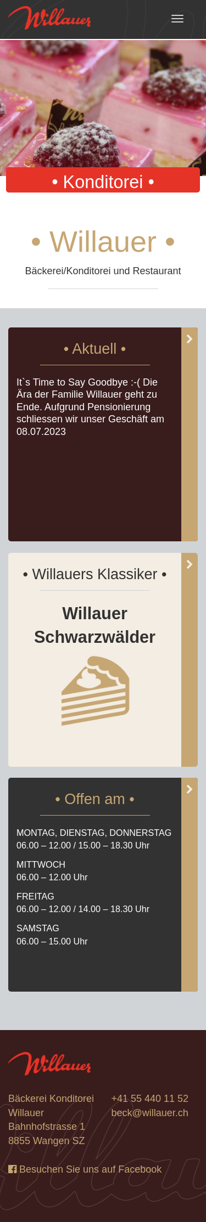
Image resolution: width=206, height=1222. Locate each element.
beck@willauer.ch (150, 1112)
